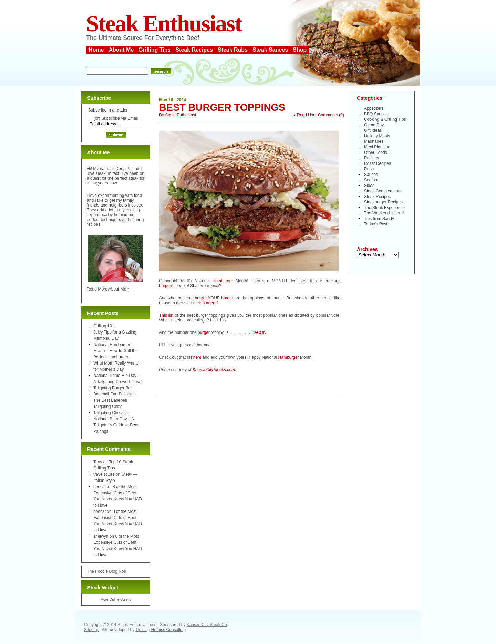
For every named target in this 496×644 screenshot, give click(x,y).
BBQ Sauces (376, 114)
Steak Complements (382, 191)
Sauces (371, 174)
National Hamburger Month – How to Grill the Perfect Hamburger (115, 350)
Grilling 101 (103, 326)
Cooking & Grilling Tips (385, 119)
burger (201, 298)
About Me (121, 50)
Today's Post (376, 224)
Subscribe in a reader (107, 110)
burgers (166, 285)
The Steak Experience (384, 207)
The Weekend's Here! (384, 213)
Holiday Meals (377, 136)
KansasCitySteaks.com (214, 369)
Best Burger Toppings (222, 107)
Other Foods (375, 152)
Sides (369, 185)
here (197, 357)
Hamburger (222, 280)
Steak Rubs (233, 50)
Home (96, 50)
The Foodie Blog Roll (106, 571)
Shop (300, 50)
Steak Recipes (194, 50)
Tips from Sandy (379, 218)
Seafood (372, 180)
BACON (258, 332)
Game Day (374, 125)
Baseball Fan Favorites (114, 394)
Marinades (373, 141)
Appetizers (374, 108)
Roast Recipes (377, 163)
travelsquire (104, 474)
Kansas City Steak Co (207, 624)
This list (166, 315)
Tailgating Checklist (111, 412)
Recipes (371, 158)
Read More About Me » (108, 289)
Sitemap (91, 629)
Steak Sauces (270, 50)
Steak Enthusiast (164, 23)
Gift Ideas (373, 130)
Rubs (369, 169)
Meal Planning (377, 147)
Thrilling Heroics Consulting (160, 629)
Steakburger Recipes (383, 202)
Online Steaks (120, 599)
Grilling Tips (154, 50)
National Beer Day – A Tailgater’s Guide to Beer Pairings (116, 425)
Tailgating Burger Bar (112, 388)
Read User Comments (317, 115)
